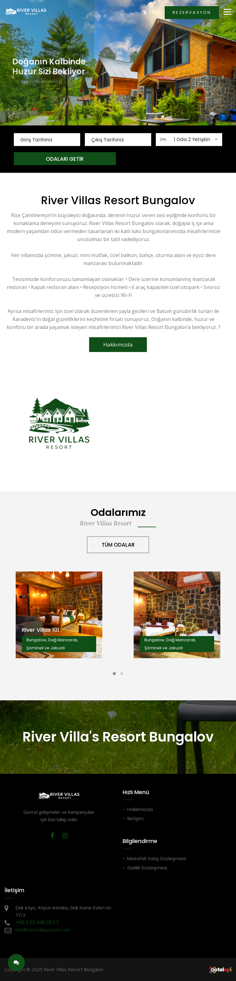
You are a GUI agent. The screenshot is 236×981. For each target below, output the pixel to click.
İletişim (135, 818)
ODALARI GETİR (65, 159)
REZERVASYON (192, 12)
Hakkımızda (118, 344)
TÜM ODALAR (118, 544)
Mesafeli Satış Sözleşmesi (156, 858)
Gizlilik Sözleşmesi (147, 867)
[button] (13, 77)
